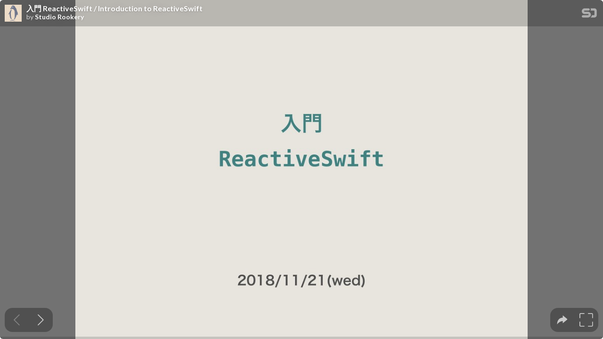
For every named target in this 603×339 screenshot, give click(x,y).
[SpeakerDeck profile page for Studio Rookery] (13, 14)
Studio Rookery (59, 17)
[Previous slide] (16, 320)
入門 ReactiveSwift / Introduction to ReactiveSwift (114, 8)
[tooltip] (562, 320)
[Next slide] (40, 320)
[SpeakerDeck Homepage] (589, 14)
